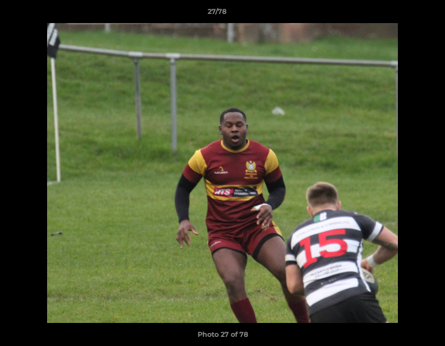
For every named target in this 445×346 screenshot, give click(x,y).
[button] (404, 14)
